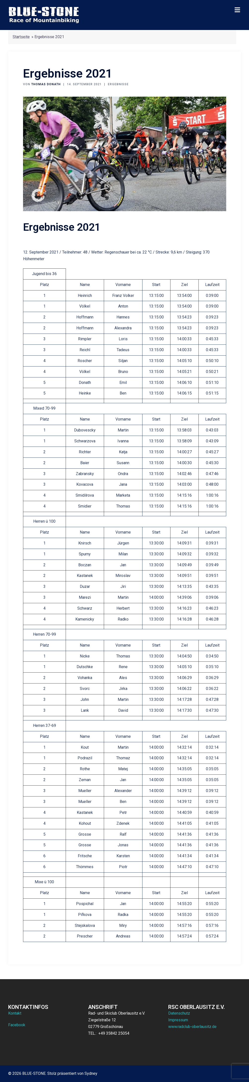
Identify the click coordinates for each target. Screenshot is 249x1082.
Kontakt (14, 1013)
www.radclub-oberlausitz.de (192, 1026)
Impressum (178, 1020)
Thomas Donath (46, 84)
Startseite (21, 36)
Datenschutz (179, 1013)
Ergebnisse (118, 84)
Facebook (16, 1025)
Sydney (90, 1073)
